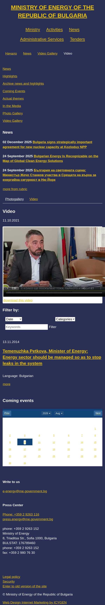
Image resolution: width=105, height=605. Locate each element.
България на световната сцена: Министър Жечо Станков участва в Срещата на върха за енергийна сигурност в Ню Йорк (49, 175)
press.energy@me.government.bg (28, 519)
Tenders (77, 39)
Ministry (33, 29)
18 (39, 449)
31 (25, 463)
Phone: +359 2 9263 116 (21, 514)
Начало (11, 53)
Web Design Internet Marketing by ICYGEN (35, 602)
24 (25, 456)
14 (82, 442)
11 (39, 442)
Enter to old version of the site (25, 586)
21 (82, 449)
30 (10, 463)
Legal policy (11, 577)
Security (9, 581)
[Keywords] (26, 327)
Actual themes (13, 98)
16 (10, 449)
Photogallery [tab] (14, 199)
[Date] (13, 319)
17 (25, 449)
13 (68, 442)
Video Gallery (47, 53)
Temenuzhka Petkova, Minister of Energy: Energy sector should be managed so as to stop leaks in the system (52, 357)
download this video (18, 300)
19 (54, 449)
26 (54, 456)
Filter (52, 327)
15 (95, 442)
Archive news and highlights (23, 83)
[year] (46, 413)
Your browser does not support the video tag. (54, 262)
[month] (59, 413)
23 (10, 456)
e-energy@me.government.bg (25, 491)
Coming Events (14, 91)
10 (25, 442)
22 (95, 449)
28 (82, 456)
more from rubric (15, 189)
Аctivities (54, 29)
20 (68, 449)
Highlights (10, 76)
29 (95, 456)
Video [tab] (33, 199)
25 (39, 456)
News (74, 29)
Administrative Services (42, 39)
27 (68, 456)
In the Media (12, 106)
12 (54, 442)
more (6, 384)
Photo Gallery (13, 113)
